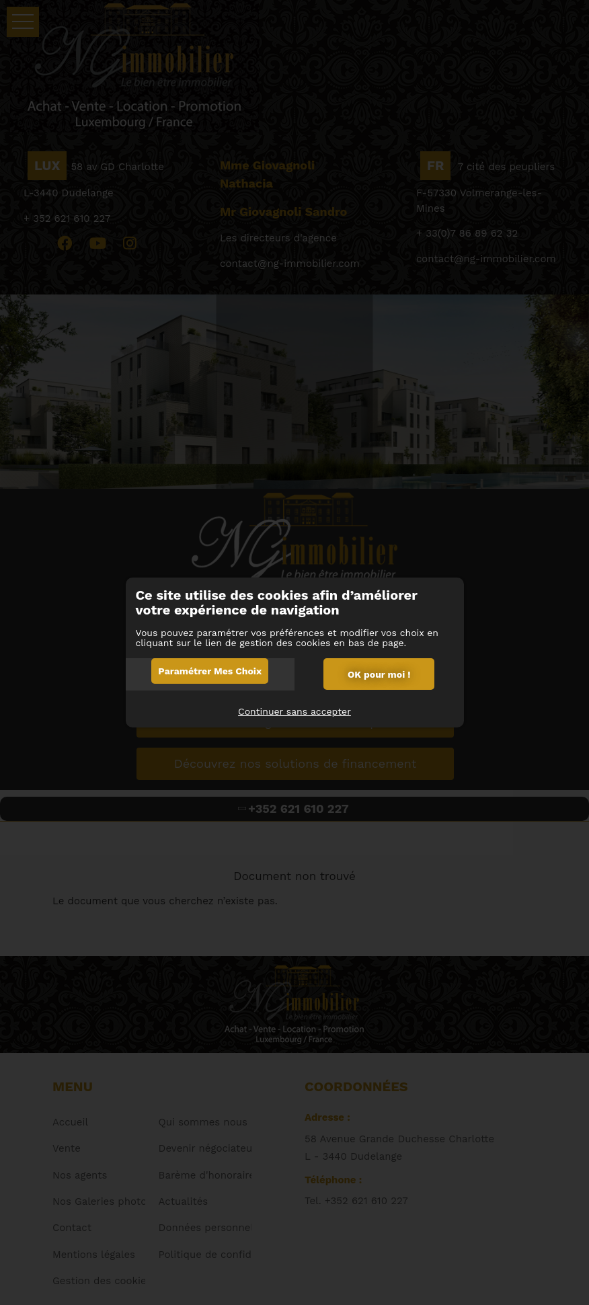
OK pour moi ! (379, 674)
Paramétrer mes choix (210, 671)
